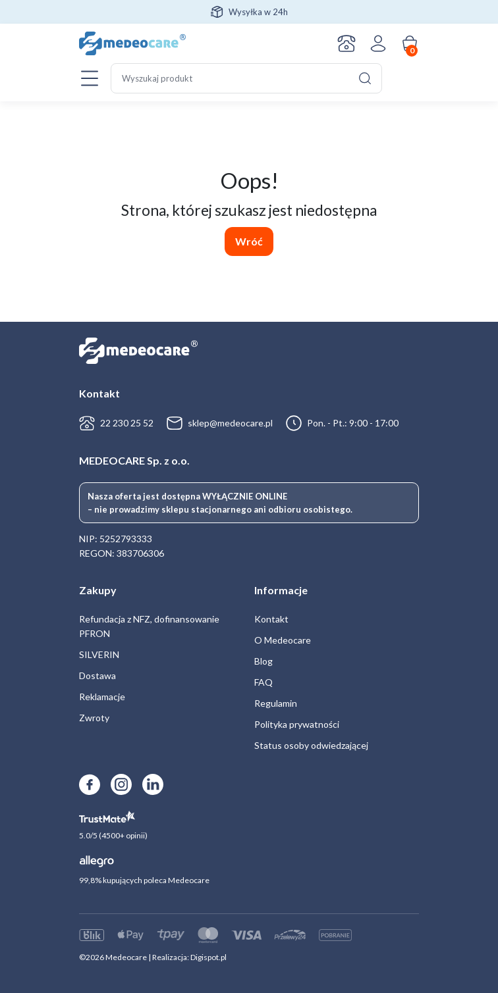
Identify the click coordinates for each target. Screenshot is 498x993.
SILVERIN (99, 654)
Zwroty (94, 717)
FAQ (263, 682)
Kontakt (346, 43)
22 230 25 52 (126, 422)
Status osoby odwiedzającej (311, 745)
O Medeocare (282, 640)
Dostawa (97, 675)
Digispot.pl (208, 957)
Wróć (249, 241)
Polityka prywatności (296, 724)
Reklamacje (102, 696)
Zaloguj (378, 43)
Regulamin (275, 703)
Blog (263, 661)
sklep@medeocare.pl (230, 422)
